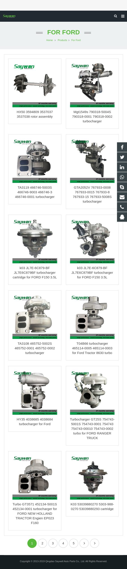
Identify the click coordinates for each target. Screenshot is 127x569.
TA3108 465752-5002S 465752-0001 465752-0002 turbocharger (35, 348)
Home (49, 40)
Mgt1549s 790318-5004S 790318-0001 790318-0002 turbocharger (92, 116)
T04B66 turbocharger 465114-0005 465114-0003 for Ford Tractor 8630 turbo (92, 348)
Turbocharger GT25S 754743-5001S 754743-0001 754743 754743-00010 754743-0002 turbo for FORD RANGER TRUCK (92, 428)
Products (62, 40)
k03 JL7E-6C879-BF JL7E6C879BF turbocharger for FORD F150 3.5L (92, 272)
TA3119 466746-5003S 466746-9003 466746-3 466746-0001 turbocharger (34, 192)
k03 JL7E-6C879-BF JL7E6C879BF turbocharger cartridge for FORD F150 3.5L (35, 272)
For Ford (63, 32)
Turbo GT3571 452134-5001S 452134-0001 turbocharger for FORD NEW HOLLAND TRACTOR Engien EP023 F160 (34, 513)
